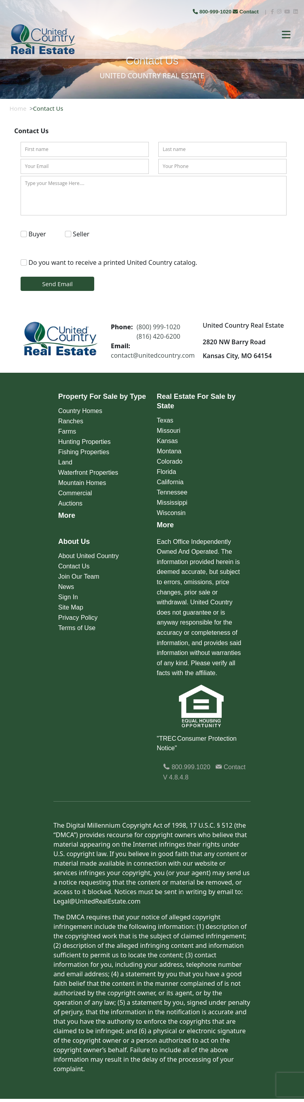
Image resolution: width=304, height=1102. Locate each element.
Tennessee (172, 492)
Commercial (75, 493)
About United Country (88, 556)
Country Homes (80, 411)
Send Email (57, 284)
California (170, 482)
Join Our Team (78, 576)
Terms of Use (76, 628)
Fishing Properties (83, 452)
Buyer (37, 234)
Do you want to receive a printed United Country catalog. (112, 262)
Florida (166, 471)
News (66, 586)
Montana (169, 451)
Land (65, 462)
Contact (246, 12)
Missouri (168, 430)
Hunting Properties (84, 441)
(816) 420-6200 (158, 336)
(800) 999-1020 (158, 327)
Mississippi (172, 502)
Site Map (70, 607)
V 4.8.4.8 (175, 777)
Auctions (70, 503)
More (66, 515)
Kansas (167, 441)
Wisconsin (171, 512)
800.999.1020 (186, 767)
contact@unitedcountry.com (153, 355)
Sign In (68, 597)
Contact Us (73, 566)
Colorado (169, 461)
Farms (67, 431)
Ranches (70, 421)
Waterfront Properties (88, 472)
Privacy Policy (78, 617)
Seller (81, 234)
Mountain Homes (82, 482)
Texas (165, 420)
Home (18, 108)
